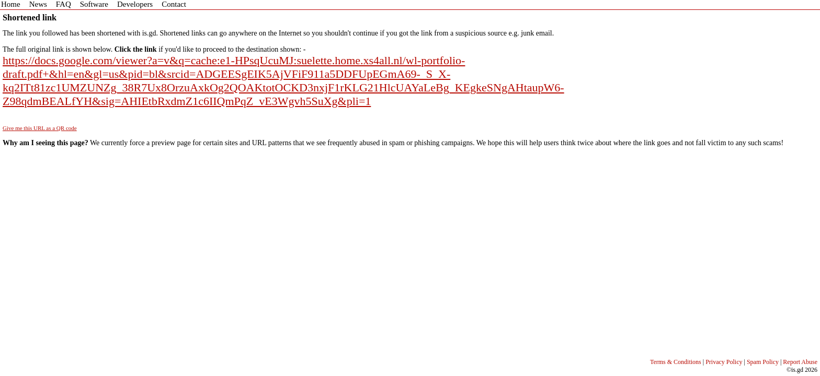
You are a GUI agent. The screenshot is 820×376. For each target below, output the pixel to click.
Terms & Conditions (675, 362)
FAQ (63, 4)
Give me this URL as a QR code (40, 128)
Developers (135, 4)
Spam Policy (763, 362)
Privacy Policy (723, 362)
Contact (174, 4)
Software (94, 4)
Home (10, 4)
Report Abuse (800, 362)
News (38, 4)
